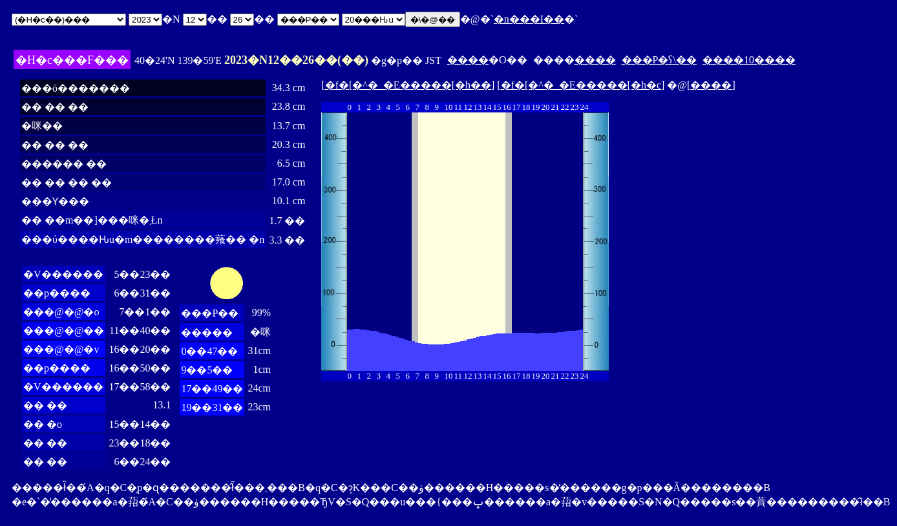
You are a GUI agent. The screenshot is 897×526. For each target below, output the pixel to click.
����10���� (749, 59)
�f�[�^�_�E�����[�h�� (408, 84)
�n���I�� (529, 19)
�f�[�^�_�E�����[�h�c (581, 84)
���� (468, 59)
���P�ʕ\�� (659, 59)
